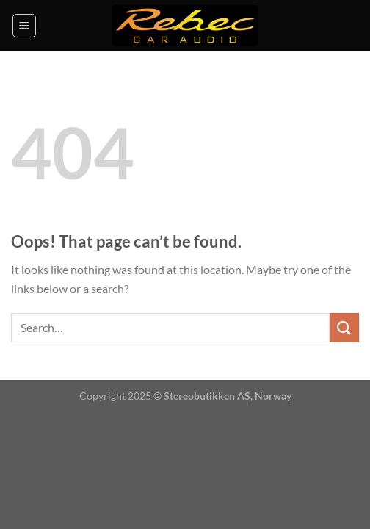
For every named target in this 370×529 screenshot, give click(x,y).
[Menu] (24, 25)
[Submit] (344, 327)
